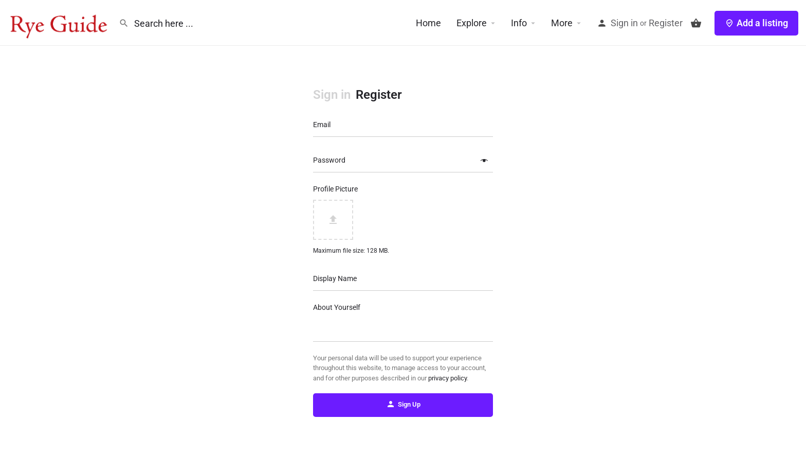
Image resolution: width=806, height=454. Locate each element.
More (562, 23)
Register (666, 23)
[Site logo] (59, 22)
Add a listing (756, 23)
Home (428, 23)
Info (519, 23)
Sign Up (403, 404)
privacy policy (447, 378)
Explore (471, 23)
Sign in (624, 23)
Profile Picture (335, 189)
